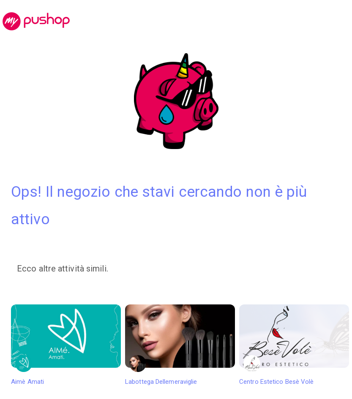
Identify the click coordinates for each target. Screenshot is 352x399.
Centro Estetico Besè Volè (294, 344)
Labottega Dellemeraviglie (180, 344)
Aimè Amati (66, 344)
